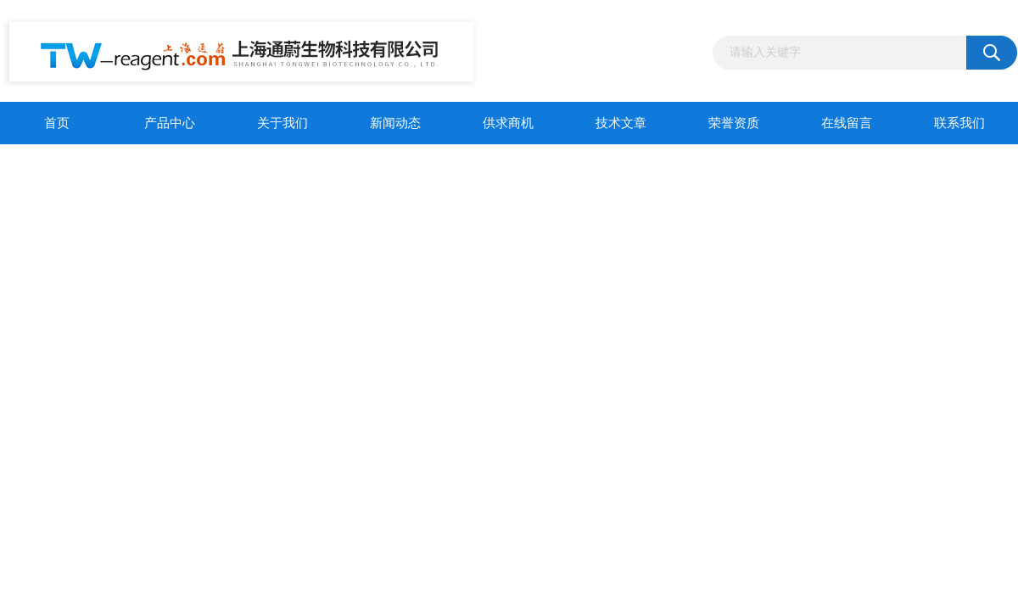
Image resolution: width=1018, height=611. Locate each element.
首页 (57, 123)
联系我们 (959, 123)
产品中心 (169, 123)
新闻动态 (395, 123)
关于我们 (282, 123)
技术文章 (621, 123)
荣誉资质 (733, 123)
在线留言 (846, 123)
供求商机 (508, 123)
